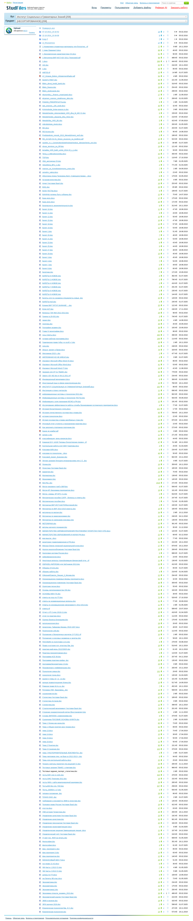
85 (159, 723)
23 (159, 72)
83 (159, 65)
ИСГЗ (25, 31)
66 (159, 80)
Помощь (8, 918)
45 (159, 590)
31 (159, 601)
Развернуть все (48, 28)
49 (159, 84)
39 (159, 331)
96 (159, 58)
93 (159, 819)
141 (158, 768)
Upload (17, 28)
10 (159, 217)
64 (159, 727)
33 (159, 564)
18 (159, 627)
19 (159, 87)
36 (159, 324)
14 (159, 32)
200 (158, 335)
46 (159, 453)
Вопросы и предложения (150, 3)
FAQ (122, 3)
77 (159, 47)
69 (159, 69)
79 (159, 708)
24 (159, 431)
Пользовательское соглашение (56, 918)
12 (159, 194)
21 (159, 738)
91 (159, 54)
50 (159, 579)
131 (158, 671)
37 (159, 586)
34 (159, 512)
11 (159, 157)
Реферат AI (161, 7)
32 (159, 594)
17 (159, 43)
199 (158, 339)
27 (159, 546)
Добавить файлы (142, 7)
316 (158, 775)
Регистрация (18, 3)
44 (159, 886)
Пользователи (122, 7)
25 (159, 305)
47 (159, 442)
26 (159, 520)
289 (158, 61)
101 (158, 409)
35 (159, 394)
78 (159, 350)
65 (159, 413)
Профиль (32, 32)
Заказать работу (179, 7)
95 (159, 745)
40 (159, 616)
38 (159, 342)
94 (159, 76)
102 (158, 387)
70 (159, 597)
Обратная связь (131, 3)
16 (159, 183)
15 (159, 91)
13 (159, 224)
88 (159, 50)
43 (159, 154)
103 (158, 749)
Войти (9, 3)
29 (159, 180)
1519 (158, 483)
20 (159, 202)
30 (159, 106)
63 (159, 109)
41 (159, 346)
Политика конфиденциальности (81, 918)
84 (159, 372)
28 (159, 416)
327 (158, 786)
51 (159, 542)
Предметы (106, 7)
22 (159, 143)
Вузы (94, 7)
